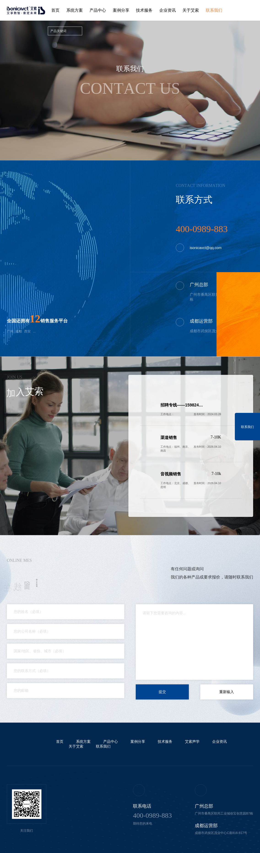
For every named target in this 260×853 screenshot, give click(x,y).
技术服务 (144, 10)
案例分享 (121, 10)
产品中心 (97, 10)
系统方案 (74, 10)
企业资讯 (167, 10)
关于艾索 (190, 10)
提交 (162, 692)
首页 (55, 10)
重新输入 (226, 692)
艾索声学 (192, 741)
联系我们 (214, 10)
